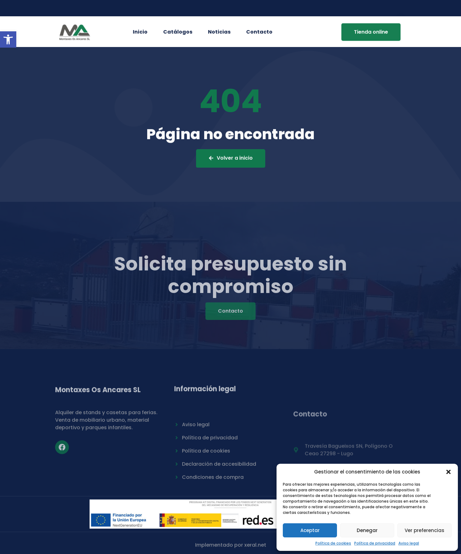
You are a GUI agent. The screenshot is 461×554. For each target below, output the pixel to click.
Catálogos (177, 33)
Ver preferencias (424, 530)
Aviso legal (408, 543)
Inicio (140, 33)
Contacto (259, 33)
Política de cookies (333, 543)
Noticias (219, 33)
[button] (8, 39)
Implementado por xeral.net (230, 547)
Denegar (367, 530)
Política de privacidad (374, 543)
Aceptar (310, 530)
